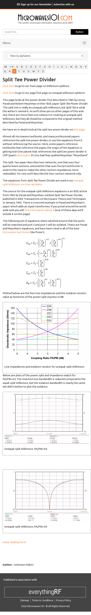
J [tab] (57, 66)
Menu (7, 43)
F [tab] (40, 66)
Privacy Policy (63, 600)
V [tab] (28, 71)
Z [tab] (43, 71)
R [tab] (9, 71)
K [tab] (62, 66)
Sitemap (24, 600)
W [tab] (34, 71)
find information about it (39, 210)
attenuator (23, 155)
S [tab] (14, 71)
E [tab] (35, 66)
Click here (9, 85)
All (5, 66)
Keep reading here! (14, 542)
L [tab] (66, 66)
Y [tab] (38, 71)
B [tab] (22, 66)
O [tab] (81, 66)
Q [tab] (5, 71)
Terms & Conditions (42, 600)
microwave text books (16, 232)
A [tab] (17, 66)
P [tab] (86, 66)
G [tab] (45, 66)
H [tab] (49, 66)
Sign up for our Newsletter (34, 4)
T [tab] (19, 71)
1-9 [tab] (11, 66)
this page (79, 129)
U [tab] (24, 71)
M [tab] (71, 66)
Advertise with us (64, 4)
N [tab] (76, 66)
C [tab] (26, 66)
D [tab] (31, 66)
